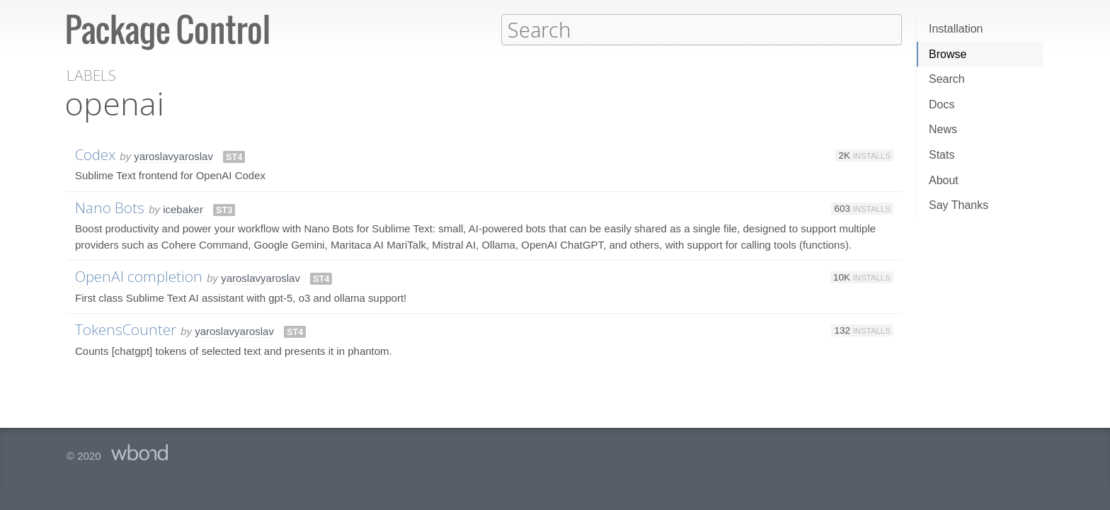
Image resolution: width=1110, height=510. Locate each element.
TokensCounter (125, 329)
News (943, 129)
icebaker (183, 209)
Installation (956, 29)
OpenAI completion (138, 275)
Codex (95, 154)
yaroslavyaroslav (173, 155)
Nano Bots (109, 207)
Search (947, 79)
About (944, 180)
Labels (91, 75)
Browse (947, 54)
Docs (941, 104)
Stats (941, 155)
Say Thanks (958, 205)
